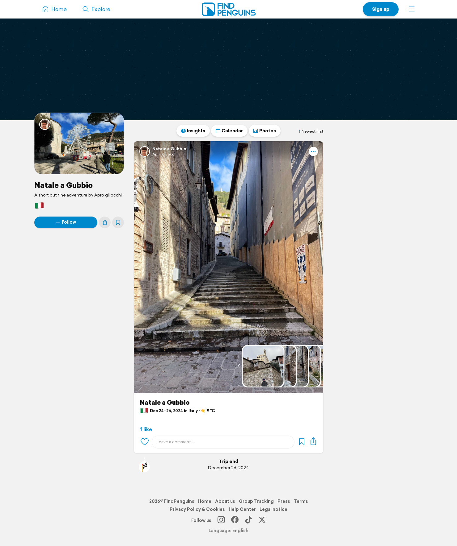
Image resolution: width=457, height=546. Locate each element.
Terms (301, 501)
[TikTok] (248, 520)
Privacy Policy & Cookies (197, 509)
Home (204, 501)
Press (283, 501)
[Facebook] (235, 520)
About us (225, 501)
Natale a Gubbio (63, 185)
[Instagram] (221, 520)
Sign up (380, 9)
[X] (262, 520)
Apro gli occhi (164, 154)
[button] (412, 9)
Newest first (310, 131)
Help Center (242, 509)
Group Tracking (256, 501)
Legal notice (273, 509)
